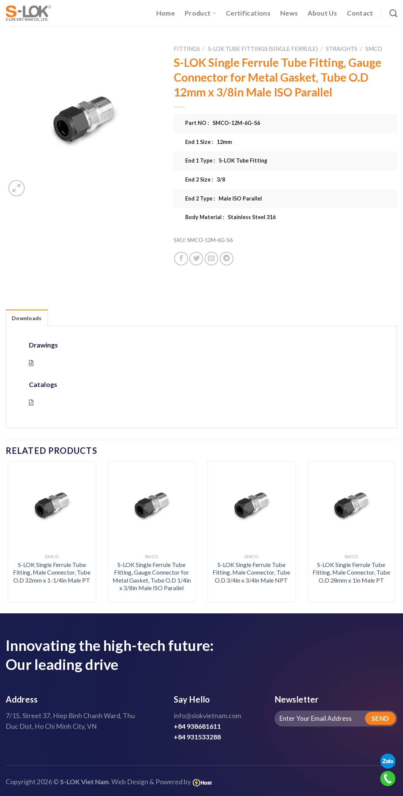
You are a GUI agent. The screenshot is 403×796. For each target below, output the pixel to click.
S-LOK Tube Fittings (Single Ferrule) (263, 48)
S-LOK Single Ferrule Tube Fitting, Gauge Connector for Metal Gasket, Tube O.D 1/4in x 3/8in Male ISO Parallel (152, 576)
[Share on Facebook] (181, 258)
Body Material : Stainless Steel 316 (230, 217)
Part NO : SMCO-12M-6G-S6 (222, 123)
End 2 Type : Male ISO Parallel (223, 198)
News (289, 13)
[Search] (393, 13)
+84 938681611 (197, 726)
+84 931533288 (197, 737)
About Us (322, 13)
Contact (360, 13)
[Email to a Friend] (211, 258)
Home (165, 13)
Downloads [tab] (27, 318)
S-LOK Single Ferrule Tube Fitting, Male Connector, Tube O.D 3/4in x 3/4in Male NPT (251, 572)
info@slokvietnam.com (207, 716)
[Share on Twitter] (196, 258)
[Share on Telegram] (226, 258)
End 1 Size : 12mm (208, 142)
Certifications (248, 13)
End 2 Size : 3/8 (205, 179)
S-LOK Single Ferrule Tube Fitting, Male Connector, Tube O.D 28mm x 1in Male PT (351, 572)
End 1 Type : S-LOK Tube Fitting (226, 160)
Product (200, 13)
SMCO (373, 48)
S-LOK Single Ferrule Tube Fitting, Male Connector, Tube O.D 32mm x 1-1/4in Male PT (51, 572)
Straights (341, 48)
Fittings (187, 48)
